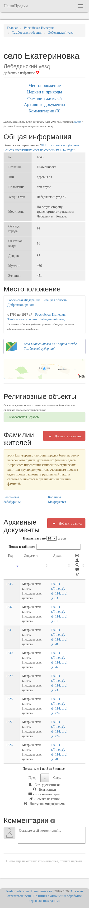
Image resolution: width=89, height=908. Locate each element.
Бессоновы (11, 497)
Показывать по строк (44, 538)
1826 (9, 745)
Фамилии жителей (44, 98)
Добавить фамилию (64, 436)
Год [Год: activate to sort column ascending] (10, 556)
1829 (9, 676)
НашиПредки (16, 6)
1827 (9, 722)
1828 (9, 699)
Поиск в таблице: (44, 547)
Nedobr (77, 121)
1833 (9, 584)
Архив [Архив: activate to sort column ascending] (56, 556)
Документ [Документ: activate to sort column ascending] (28, 556)
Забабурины (12, 502)
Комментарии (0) (44, 110)
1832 (9, 607)
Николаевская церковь (23, 417)
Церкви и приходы (44, 91)
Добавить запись (66, 523)
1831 (9, 630)
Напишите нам (41, 891)
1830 (9, 653)
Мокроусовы (57, 502)
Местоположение (44, 85)
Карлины (54, 497)
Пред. (32, 777)
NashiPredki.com (17, 891)
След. (57, 777)
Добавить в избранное (21, 73)
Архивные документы (44, 104)
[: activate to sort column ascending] (78, 565)
